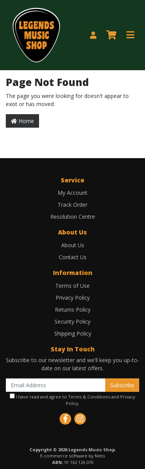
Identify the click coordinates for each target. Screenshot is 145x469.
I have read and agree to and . (72, 399)
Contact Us (73, 257)
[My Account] (93, 35)
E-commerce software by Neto (72, 456)
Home (22, 121)
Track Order (72, 204)
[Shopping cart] (111, 35)
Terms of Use (72, 285)
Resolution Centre (72, 216)
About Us (72, 245)
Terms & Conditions (89, 397)
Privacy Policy (73, 297)
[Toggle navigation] (130, 35)
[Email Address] (56, 385)
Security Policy (72, 321)
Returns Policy (72, 309)
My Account (72, 192)
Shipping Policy (72, 333)
